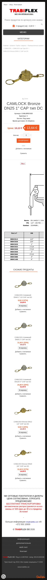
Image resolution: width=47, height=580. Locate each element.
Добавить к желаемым (23, 149)
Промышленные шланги (35, 45)
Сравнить (23, 153)
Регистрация (18, 4)
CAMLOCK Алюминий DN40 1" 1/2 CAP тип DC (23, 296)
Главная (5, 45)
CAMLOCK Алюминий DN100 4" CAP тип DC (23, 381)
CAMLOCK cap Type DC (20, 48)
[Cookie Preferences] (3, 576)
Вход (11, 4)
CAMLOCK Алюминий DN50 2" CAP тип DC (23, 338)
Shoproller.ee (40, 577)
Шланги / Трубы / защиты (18, 45)
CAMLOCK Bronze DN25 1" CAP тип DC (15, 51)
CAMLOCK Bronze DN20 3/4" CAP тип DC (23, 465)
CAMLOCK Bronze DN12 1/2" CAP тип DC (23, 423)
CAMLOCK (7, 48)
